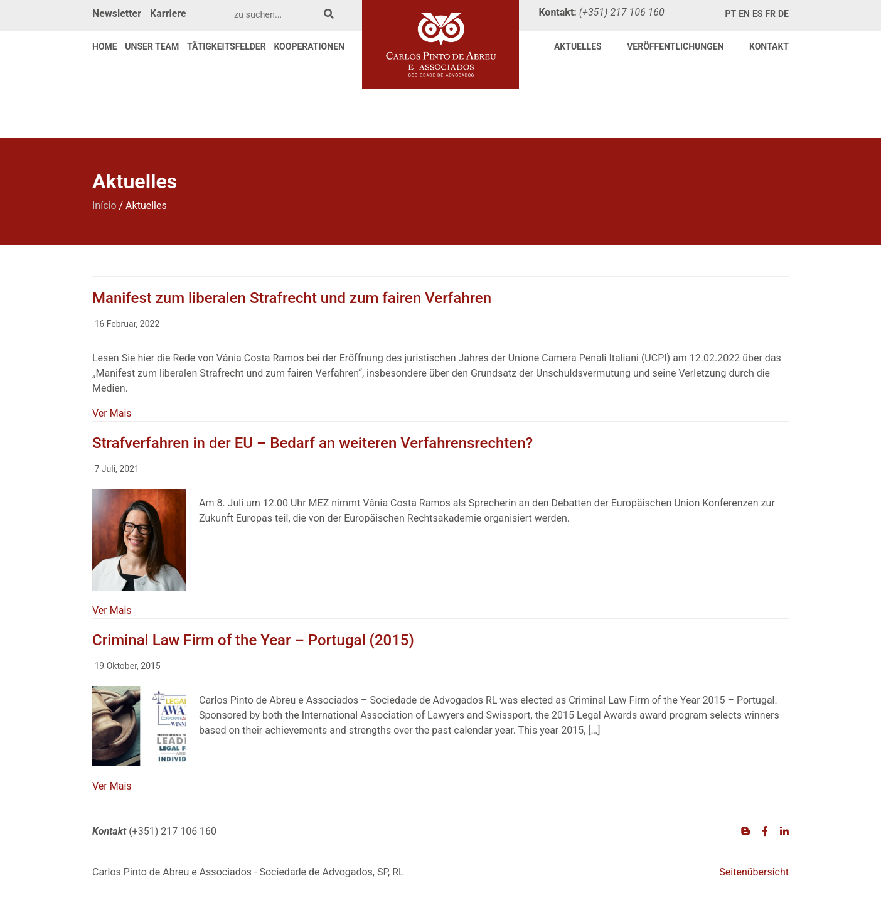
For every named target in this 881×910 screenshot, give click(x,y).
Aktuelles (578, 46)
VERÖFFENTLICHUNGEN (675, 46)
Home (104, 46)
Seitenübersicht (754, 872)
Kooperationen (309, 46)
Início (104, 205)
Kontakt (769, 46)
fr (770, 14)
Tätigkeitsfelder (226, 46)
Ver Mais (112, 413)
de (783, 14)
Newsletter (116, 13)
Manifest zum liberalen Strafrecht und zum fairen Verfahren (291, 298)
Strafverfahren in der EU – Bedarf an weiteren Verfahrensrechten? (312, 443)
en (744, 14)
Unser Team (152, 46)
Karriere (168, 13)
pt (731, 14)
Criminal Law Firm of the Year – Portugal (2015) (253, 640)
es (757, 14)
